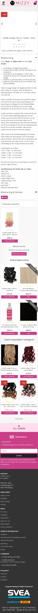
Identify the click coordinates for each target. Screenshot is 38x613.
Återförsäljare (5, 524)
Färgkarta (4, 534)
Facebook (4, 574)
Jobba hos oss (5, 521)
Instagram (4, 580)
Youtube (3, 577)
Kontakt (3, 504)
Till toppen (19, 427)
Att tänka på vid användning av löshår (13, 537)
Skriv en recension (19, 254)
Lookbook (4, 515)
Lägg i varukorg (10, 241)
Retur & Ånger (5, 501)
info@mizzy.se (5, 476)
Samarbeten (5, 518)
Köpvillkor (4, 498)
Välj (28, 297)
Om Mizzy (4, 512)
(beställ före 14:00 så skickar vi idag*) (13, 562)
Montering (4, 543)
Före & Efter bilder (7, 546)
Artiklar (3, 550)
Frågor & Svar (5, 495)
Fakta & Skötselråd (7, 540)
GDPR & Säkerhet (6, 527)
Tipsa (4, 197)
